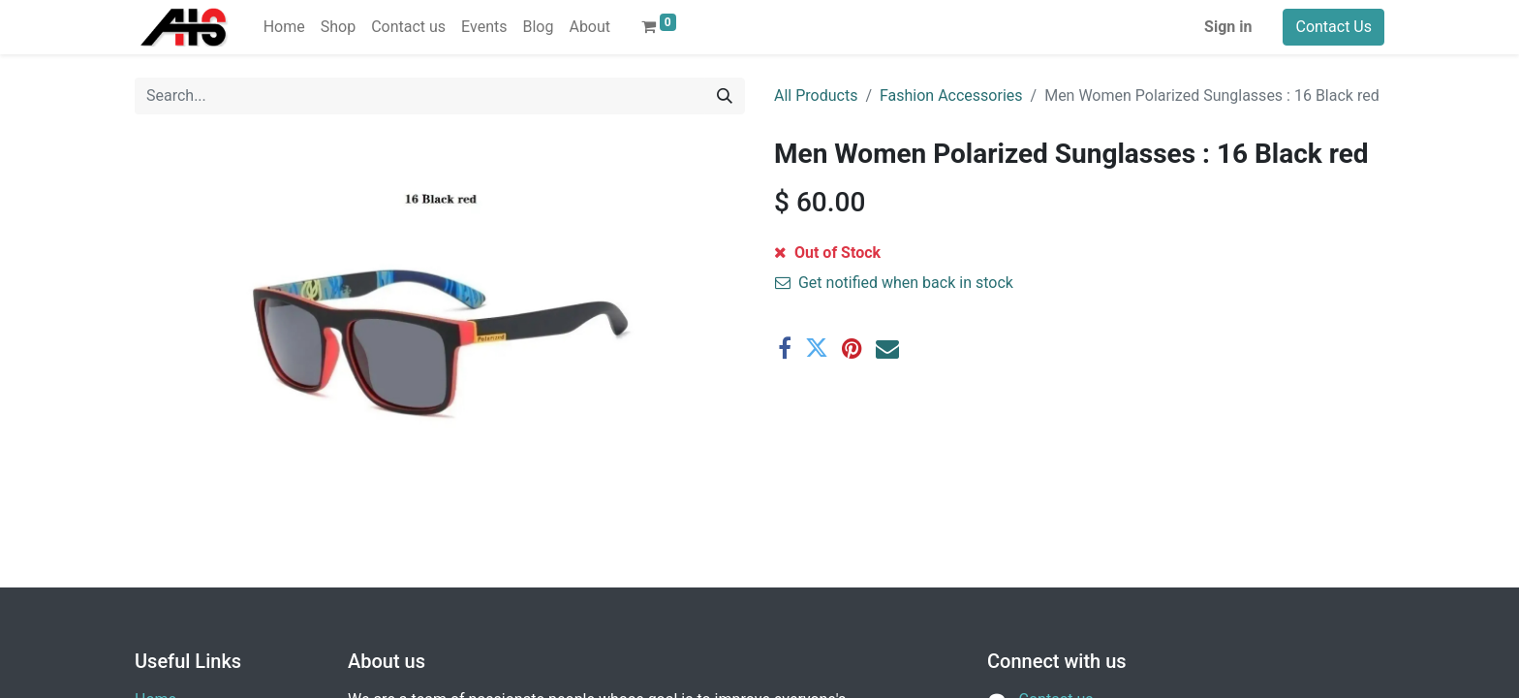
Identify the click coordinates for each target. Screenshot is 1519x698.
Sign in (1228, 26)
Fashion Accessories (951, 95)
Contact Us (1333, 26)
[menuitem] (284, 27)
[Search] (724, 96)
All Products (815, 95)
